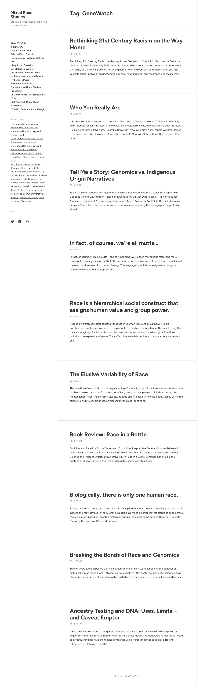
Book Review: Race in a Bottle (108, 434)
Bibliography (17, 46)
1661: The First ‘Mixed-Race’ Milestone (25, 104)
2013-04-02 (76, 249)
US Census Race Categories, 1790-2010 (28, 96)
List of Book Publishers (22, 69)
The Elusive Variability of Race (109, 374)
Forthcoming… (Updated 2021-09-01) (28, 60)
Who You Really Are (95, 107)
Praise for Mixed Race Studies (26, 87)
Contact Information (21, 50)
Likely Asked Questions (22, 65)
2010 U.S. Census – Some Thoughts (29, 109)
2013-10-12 (75, 185)
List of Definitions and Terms (25, 72)
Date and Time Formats (22, 54)
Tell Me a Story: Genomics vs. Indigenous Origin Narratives (122, 175)
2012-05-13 (76, 501)
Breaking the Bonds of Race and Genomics (124, 555)
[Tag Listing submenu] (22, 91)
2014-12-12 (75, 54)
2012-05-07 (76, 561)
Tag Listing (16, 91)
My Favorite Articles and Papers (27, 76)
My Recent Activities (22, 83)
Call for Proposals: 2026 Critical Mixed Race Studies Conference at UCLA (28, 157)
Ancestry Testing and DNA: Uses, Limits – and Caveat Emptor (123, 614)
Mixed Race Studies (21, 14)
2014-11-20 (75, 114)
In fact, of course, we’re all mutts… (114, 243)
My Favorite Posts (20, 80)
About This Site (18, 43)
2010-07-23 (76, 624)
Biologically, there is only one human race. (124, 494)
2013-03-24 (76, 441)
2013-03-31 (76, 381)
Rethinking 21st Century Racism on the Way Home (126, 44)
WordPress (134, 676)
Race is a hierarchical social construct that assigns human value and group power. (124, 306)
